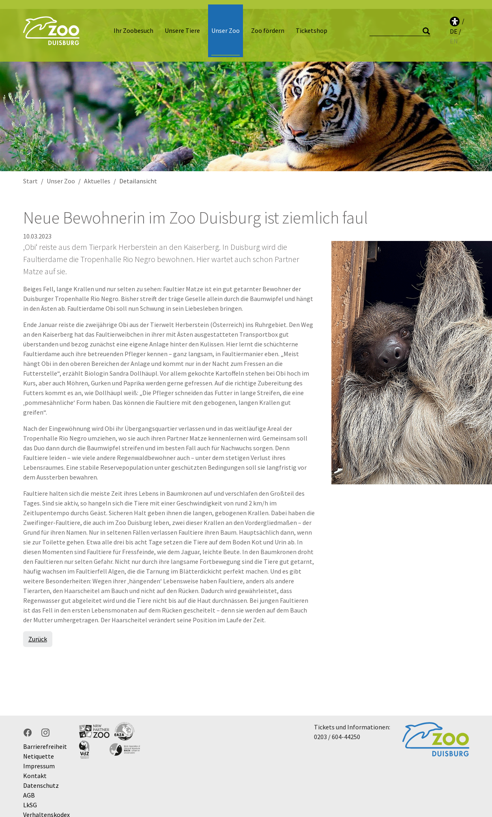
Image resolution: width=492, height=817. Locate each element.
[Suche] (400, 26)
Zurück (37, 630)
